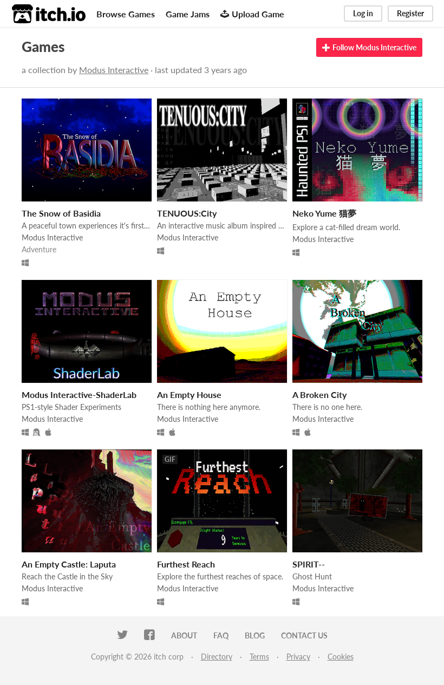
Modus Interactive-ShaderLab (79, 394)
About (184, 635)
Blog (255, 635)
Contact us (304, 635)
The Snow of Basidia (61, 213)
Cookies (341, 656)
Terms (259, 656)
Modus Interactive (113, 69)
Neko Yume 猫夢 (324, 213)
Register (410, 13)
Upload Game (252, 14)
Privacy (298, 656)
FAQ (220, 635)
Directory (216, 656)
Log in (363, 13)
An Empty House (189, 394)
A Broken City (319, 394)
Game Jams (188, 14)
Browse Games (125, 14)
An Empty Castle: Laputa (69, 564)
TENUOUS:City (187, 213)
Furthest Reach (186, 564)
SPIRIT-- (308, 564)
